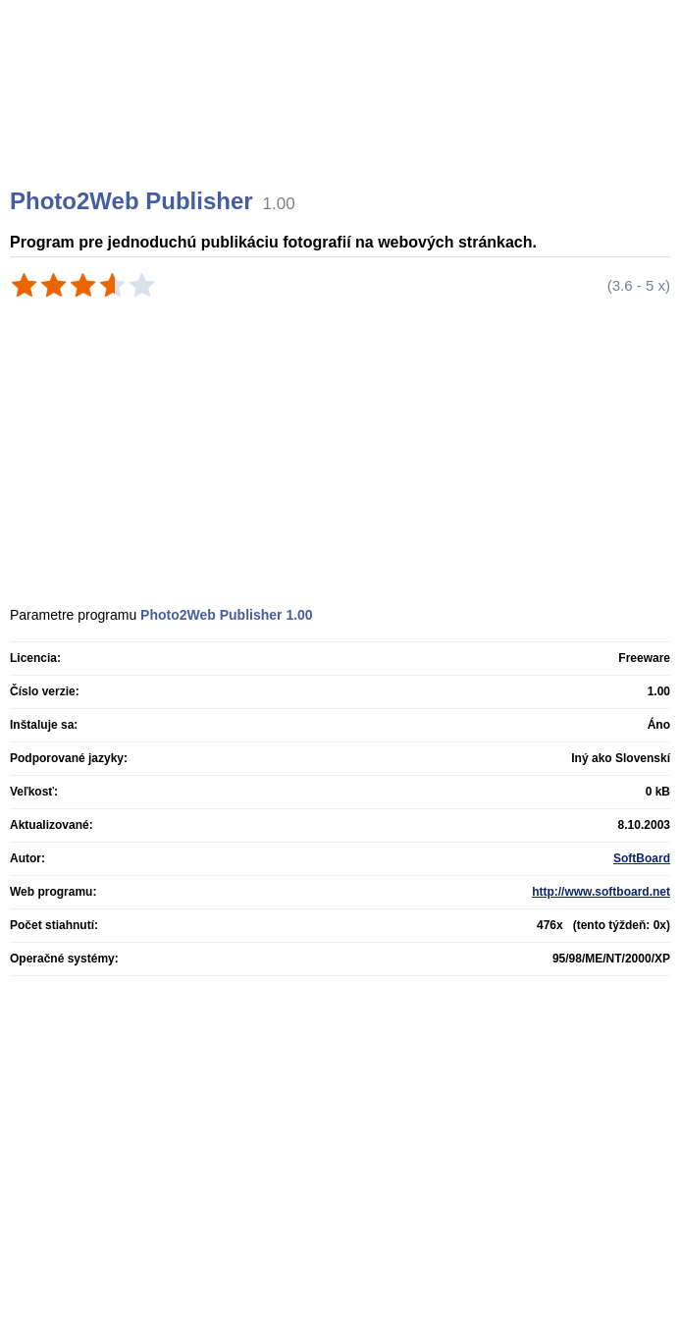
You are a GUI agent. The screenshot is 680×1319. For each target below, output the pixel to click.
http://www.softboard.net (601, 892)
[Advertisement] (342, 118)
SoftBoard (641, 858)
